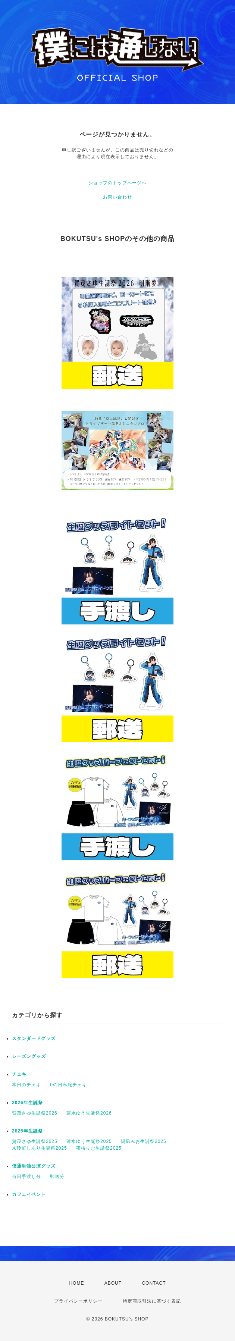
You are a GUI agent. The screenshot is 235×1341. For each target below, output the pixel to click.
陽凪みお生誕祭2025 (143, 1141)
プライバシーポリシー (78, 1301)
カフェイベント (29, 1194)
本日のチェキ (26, 1084)
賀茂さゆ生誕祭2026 (34, 1113)
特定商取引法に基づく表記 (152, 1301)
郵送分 (57, 1176)
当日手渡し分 (26, 1176)
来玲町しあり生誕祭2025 (39, 1148)
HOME (76, 1283)
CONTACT (154, 1283)
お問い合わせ (117, 197)
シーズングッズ (29, 1056)
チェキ (19, 1074)
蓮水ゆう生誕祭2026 (89, 1113)
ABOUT (113, 1283)
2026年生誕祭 (27, 1102)
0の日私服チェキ (68, 1084)
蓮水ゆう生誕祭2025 (89, 1141)
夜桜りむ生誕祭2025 (99, 1148)
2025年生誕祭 (27, 1131)
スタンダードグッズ (34, 1038)
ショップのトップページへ (117, 182)
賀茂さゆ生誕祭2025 (34, 1141)
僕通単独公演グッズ (34, 1166)
